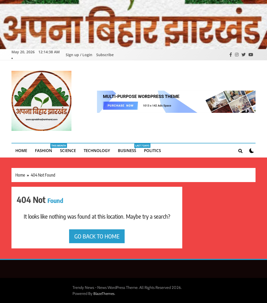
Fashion (45, 148)
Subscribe (105, 54)
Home (21, 150)
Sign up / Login (79, 54)
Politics (152, 150)
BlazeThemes (103, 293)
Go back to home (96, 235)
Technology (97, 150)
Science (68, 150)
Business (129, 148)
